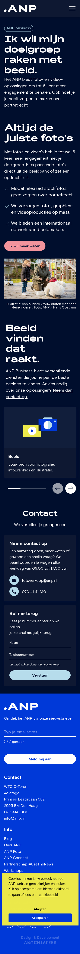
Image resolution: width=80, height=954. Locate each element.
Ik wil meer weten (25, 246)
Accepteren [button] (40, 917)
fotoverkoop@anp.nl (39, 581)
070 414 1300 (16, 812)
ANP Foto (12, 852)
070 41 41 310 (34, 592)
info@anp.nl (14, 818)
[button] (57, 488)
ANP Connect (16, 858)
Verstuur (40, 675)
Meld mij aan (40, 759)
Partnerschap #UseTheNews (28, 864)
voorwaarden (51, 664)
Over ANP (12, 845)
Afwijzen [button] (40, 909)
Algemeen (16, 741)
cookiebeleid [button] (48, 895)
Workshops (13, 871)
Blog (8, 839)
